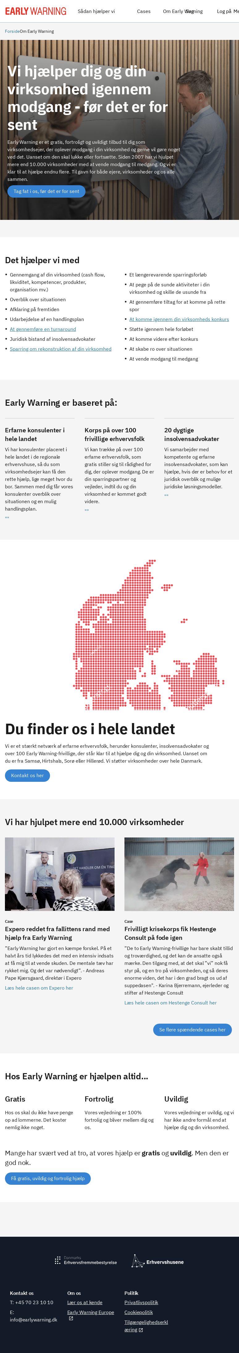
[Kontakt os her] (27, 775)
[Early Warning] (36, 11)
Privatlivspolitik (141, 1302)
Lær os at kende (85, 1302)
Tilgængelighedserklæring (146, 1326)
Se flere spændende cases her (192, 1029)
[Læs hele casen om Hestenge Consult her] (179, 925)
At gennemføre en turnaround (43, 329)
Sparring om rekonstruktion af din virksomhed (60, 349)
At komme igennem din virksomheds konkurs (179, 319)
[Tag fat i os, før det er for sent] (46, 191)
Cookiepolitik (138, 1312)
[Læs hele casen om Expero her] (60, 925)
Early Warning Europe (90, 1315)
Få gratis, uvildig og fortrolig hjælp (48, 1178)
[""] (40, 474)
